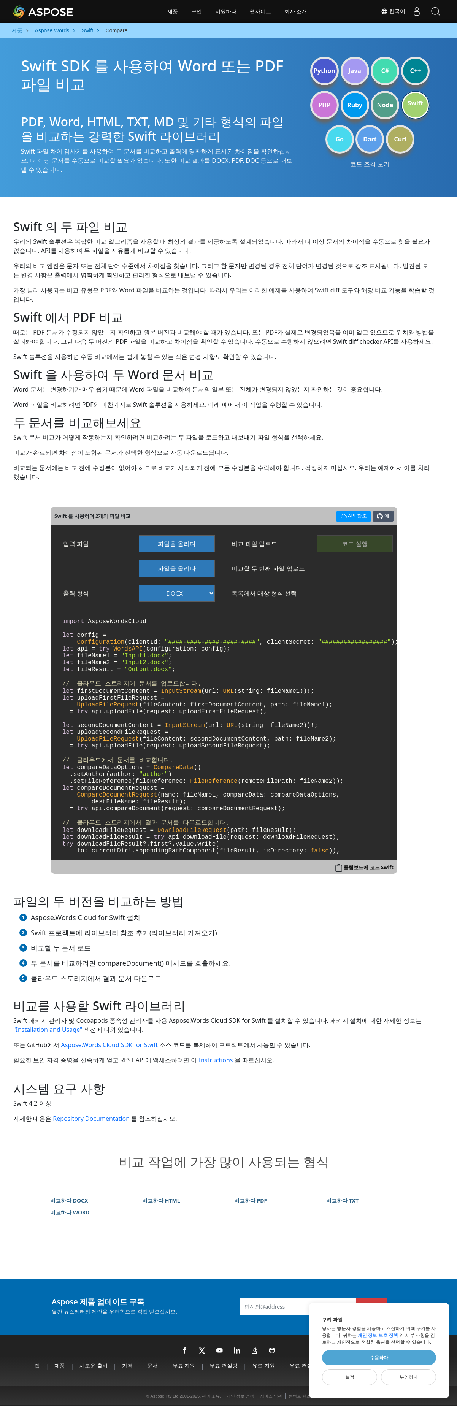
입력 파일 (76, 544)
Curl (400, 139)
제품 (172, 11)
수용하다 (379, 1357)
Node (385, 105)
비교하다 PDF (250, 1200)
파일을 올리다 (177, 544)
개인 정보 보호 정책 (378, 1335)
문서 (152, 1365)
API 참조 (352, 515)
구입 (196, 11)
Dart (369, 139)
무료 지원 (184, 1365)
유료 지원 (263, 1365)
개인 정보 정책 (240, 1396)
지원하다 (225, 11)
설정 (349, 1377)
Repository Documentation (91, 1118)
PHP (324, 105)
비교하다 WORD (70, 1212)
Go (339, 139)
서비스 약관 (271, 1396)
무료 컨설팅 (223, 1365)
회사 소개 (295, 11)
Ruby (354, 105)
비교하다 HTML (161, 1200)
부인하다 (409, 1377)
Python (324, 71)
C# (385, 71)
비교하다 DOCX (69, 1200)
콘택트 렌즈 (300, 1396)
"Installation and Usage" (48, 1029)
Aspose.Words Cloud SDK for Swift (109, 1045)
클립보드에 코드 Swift (369, 867)
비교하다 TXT (342, 1200)
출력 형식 (76, 593)
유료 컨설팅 (303, 1365)
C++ (415, 71)
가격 (127, 1365)
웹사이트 (260, 11)
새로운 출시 (93, 1365)
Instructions (215, 1060)
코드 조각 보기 (370, 164)
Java (354, 71)
